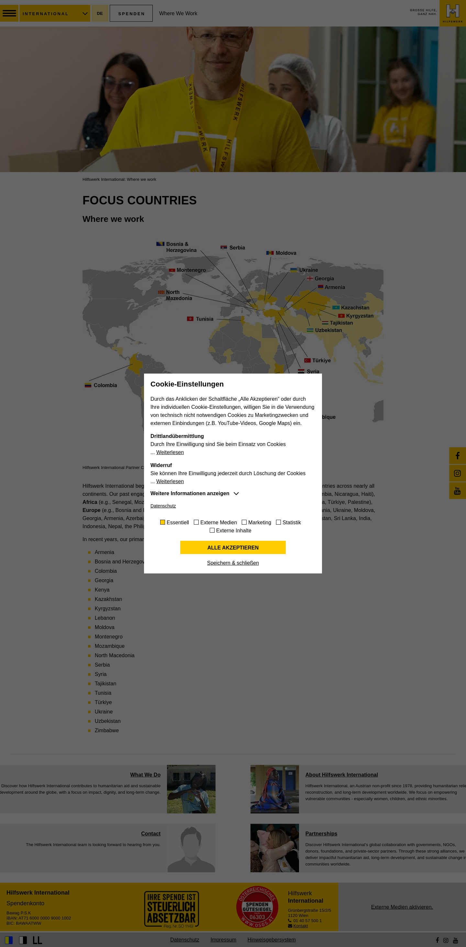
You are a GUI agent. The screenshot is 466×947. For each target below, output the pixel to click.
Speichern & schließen (233, 563)
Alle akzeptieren (233, 547)
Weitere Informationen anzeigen (189, 493)
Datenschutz (163, 505)
